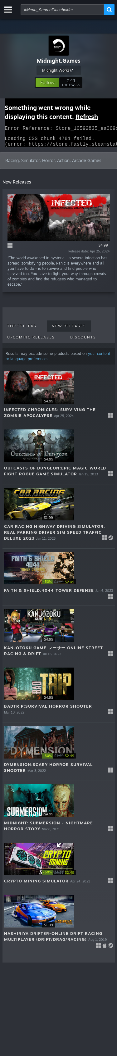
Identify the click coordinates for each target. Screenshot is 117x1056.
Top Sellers (22, 330)
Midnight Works (58, 70)
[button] (47, 82)
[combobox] (62, 9)
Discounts (83, 341)
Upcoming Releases (31, 341)
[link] (61, 585)
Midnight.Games (58, 60)
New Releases (69, 330)
